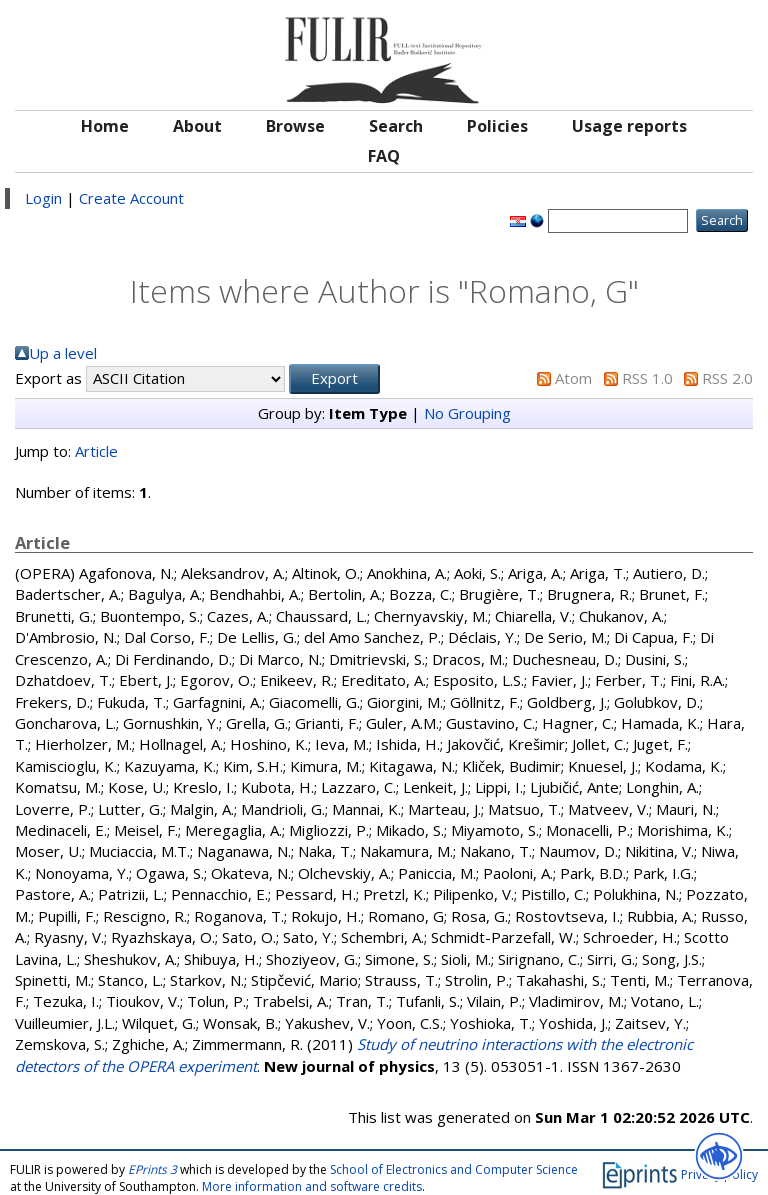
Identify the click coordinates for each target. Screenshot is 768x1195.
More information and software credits (312, 1186)
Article (96, 451)
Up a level (63, 353)
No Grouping (467, 413)
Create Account (131, 198)
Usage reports (629, 126)
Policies (497, 126)
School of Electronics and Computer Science (454, 1169)
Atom (573, 378)
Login (43, 198)
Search (396, 126)
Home (105, 126)
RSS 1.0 (647, 378)
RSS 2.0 (727, 378)
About (197, 126)
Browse (295, 126)
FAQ (384, 156)
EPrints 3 (152, 1169)
